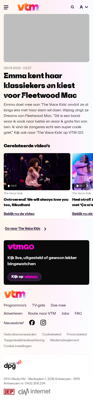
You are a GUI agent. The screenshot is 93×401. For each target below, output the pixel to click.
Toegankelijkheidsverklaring (24, 340)
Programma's (15, 305)
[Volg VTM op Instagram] (43, 323)
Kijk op (24, 277)
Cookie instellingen (18, 346)
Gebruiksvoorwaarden (20, 334)
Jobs (65, 314)
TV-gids (38, 305)
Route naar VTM (42, 314)
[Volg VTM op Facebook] (32, 323)
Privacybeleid (77, 334)
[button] (84, 7)
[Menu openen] (6, 7)
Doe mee (58, 305)
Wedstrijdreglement (64, 340)
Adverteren (13, 314)
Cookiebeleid (51, 334)
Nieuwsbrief (14, 323)
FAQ (78, 314)
